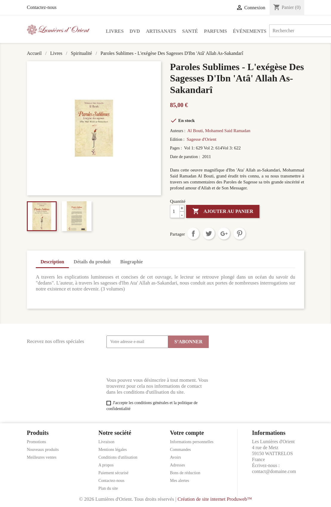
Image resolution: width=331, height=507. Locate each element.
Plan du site (108, 488)
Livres (115, 31)
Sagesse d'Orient (201, 139)
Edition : (177, 139)
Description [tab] (52, 261)
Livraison (106, 442)
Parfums (215, 31)
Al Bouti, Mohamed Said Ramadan (218, 130)
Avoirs (175, 457)
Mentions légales (112, 449)
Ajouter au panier (222, 211)
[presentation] (151, 362)
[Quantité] (177, 211)
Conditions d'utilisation (117, 457)
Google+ (224, 233)
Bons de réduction (185, 473)
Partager (193, 233)
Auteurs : (178, 131)
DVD (135, 31)
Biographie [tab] (131, 261)
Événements (249, 31)
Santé (190, 31)
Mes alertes (179, 480)
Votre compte (187, 432)
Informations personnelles (192, 442)
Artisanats (161, 31)
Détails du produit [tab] (92, 261)
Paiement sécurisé (113, 473)
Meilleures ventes (41, 457)
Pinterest (239, 233)
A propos (106, 465)
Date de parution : (185, 156)
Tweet (209, 233)
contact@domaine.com (274, 471)
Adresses (177, 465)
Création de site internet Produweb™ (214, 499)
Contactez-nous (42, 7)
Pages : (176, 148)
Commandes (180, 449)
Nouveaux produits (43, 449)
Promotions (36, 442)
